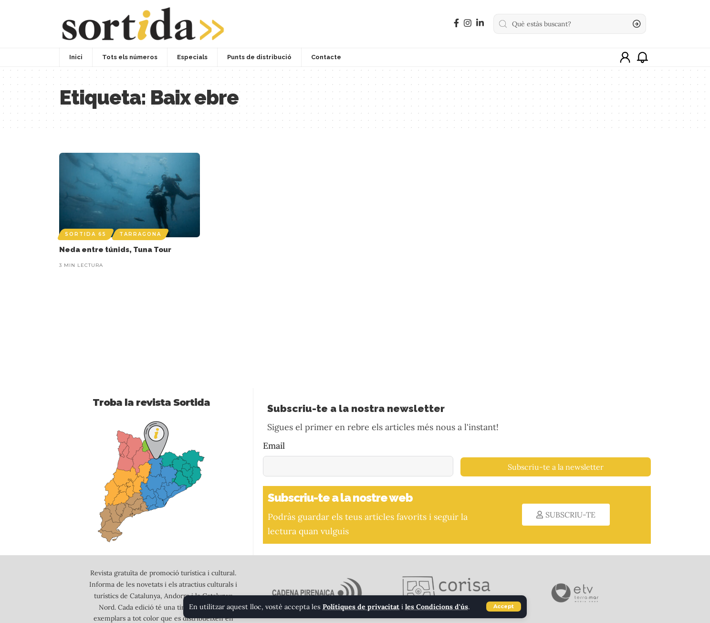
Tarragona (140, 234)
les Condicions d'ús (437, 606)
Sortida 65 (85, 234)
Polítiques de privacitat (361, 606)
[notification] (642, 57)
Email (274, 445)
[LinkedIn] (480, 23)
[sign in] (625, 57)
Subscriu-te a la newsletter (556, 467)
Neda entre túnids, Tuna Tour (115, 249)
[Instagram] (467, 23)
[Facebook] (456, 23)
